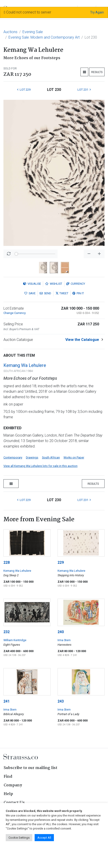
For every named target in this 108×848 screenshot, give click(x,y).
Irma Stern (64, 640)
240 (61, 632)
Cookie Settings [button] (19, 837)
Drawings (32, 457)
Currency (75, 283)
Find (8, 777)
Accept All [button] (44, 837)
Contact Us (14, 803)
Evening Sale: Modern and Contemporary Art (44, 37)
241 (6, 701)
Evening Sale (32, 32)
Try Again (97, 12)
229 (61, 562)
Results (96, 72)
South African (51, 457)
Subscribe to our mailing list (30, 768)
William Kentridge (14, 640)
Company (13, 785)
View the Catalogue (82, 339)
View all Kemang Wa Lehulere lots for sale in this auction (40, 466)
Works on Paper (74, 457)
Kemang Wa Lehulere (24, 365)
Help (8, 794)
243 (61, 701)
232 (6, 632)
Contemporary (12, 457)
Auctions (10, 32)
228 (6, 562)
